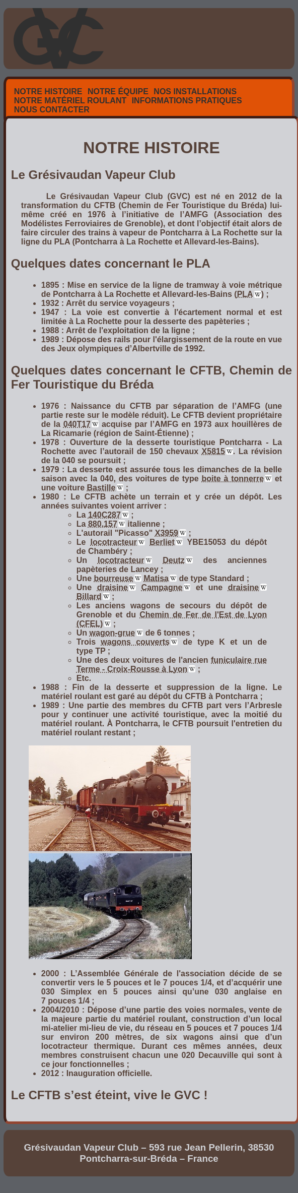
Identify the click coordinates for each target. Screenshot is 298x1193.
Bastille (101, 487)
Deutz (174, 560)
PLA (245, 294)
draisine (112, 587)
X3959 (166, 533)
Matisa (156, 578)
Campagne (162, 587)
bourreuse (113, 578)
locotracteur (114, 542)
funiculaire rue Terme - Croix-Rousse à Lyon (172, 664)
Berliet (162, 542)
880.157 (102, 524)
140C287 (104, 515)
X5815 (213, 451)
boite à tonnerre (233, 478)
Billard (89, 596)
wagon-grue (112, 633)
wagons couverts (135, 642)
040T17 (77, 424)
